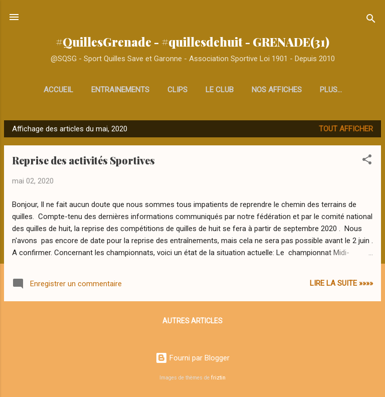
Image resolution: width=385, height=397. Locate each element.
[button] (367, 161)
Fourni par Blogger (192, 357)
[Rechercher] (371, 20)
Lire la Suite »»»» (341, 283)
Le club (220, 89)
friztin (218, 377)
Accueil (58, 89)
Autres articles (192, 321)
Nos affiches (277, 89)
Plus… (331, 89)
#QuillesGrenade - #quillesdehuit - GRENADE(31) (192, 42)
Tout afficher (346, 128)
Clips (177, 89)
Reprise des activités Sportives (83, 160)
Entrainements (120, 89)
